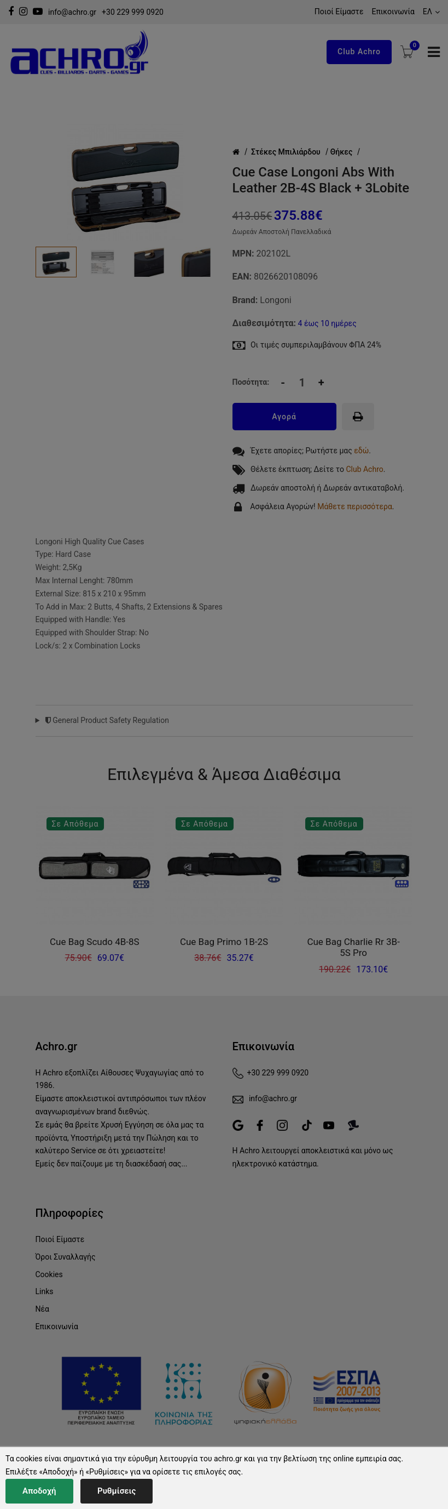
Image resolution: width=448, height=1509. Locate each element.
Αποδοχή (39, 1491)
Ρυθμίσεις (116, 1491)
